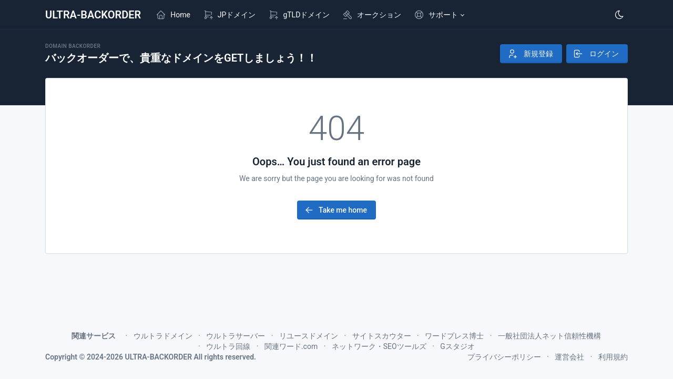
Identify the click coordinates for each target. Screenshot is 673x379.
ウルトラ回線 (228, 346)
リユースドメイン (308, 336)
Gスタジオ (457, 346)
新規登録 (530, 53)
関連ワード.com (291, 346)
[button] (439, 14)
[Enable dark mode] (619, 14)
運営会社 (569, 357)
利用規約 (613, 357)
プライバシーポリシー (504, 357)
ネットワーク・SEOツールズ (379, 346)
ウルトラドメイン (163, 336)
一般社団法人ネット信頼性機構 (549, 336)
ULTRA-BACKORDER (93, 14)
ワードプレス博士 (454, 336)
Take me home (335, 210)
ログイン (596, 53)
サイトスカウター (381, 336)
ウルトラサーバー (235, 336)
